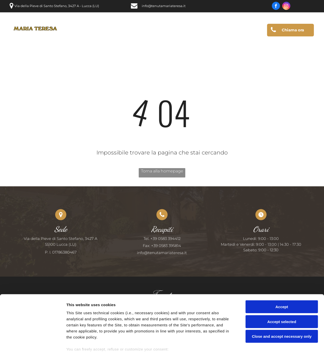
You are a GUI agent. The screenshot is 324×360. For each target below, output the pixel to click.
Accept (281, 282)
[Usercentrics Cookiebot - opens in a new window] (33, 350)
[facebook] (276, 6)
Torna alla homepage (162, 171)
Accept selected (281, 297)
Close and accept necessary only (282, 311)
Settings (257, 350)
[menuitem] (80, 30)
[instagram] (286, 6)
